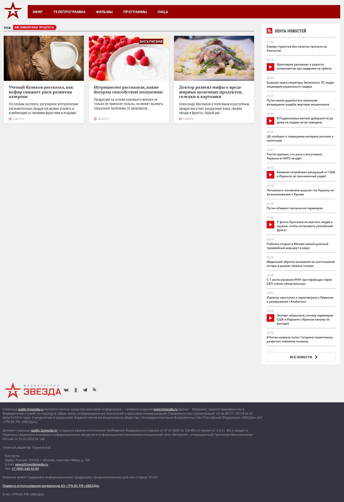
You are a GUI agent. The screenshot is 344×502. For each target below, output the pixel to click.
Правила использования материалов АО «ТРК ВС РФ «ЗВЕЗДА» (51, 486)
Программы (135, 12)
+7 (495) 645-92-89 (25, 469)
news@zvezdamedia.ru (31, 464)
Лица (162, 12)
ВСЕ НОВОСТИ (304, 357)
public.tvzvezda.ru (30, 409)
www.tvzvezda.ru (165, 409)
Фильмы (104, 12)
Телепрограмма (69, 12)
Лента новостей (286, 31)
